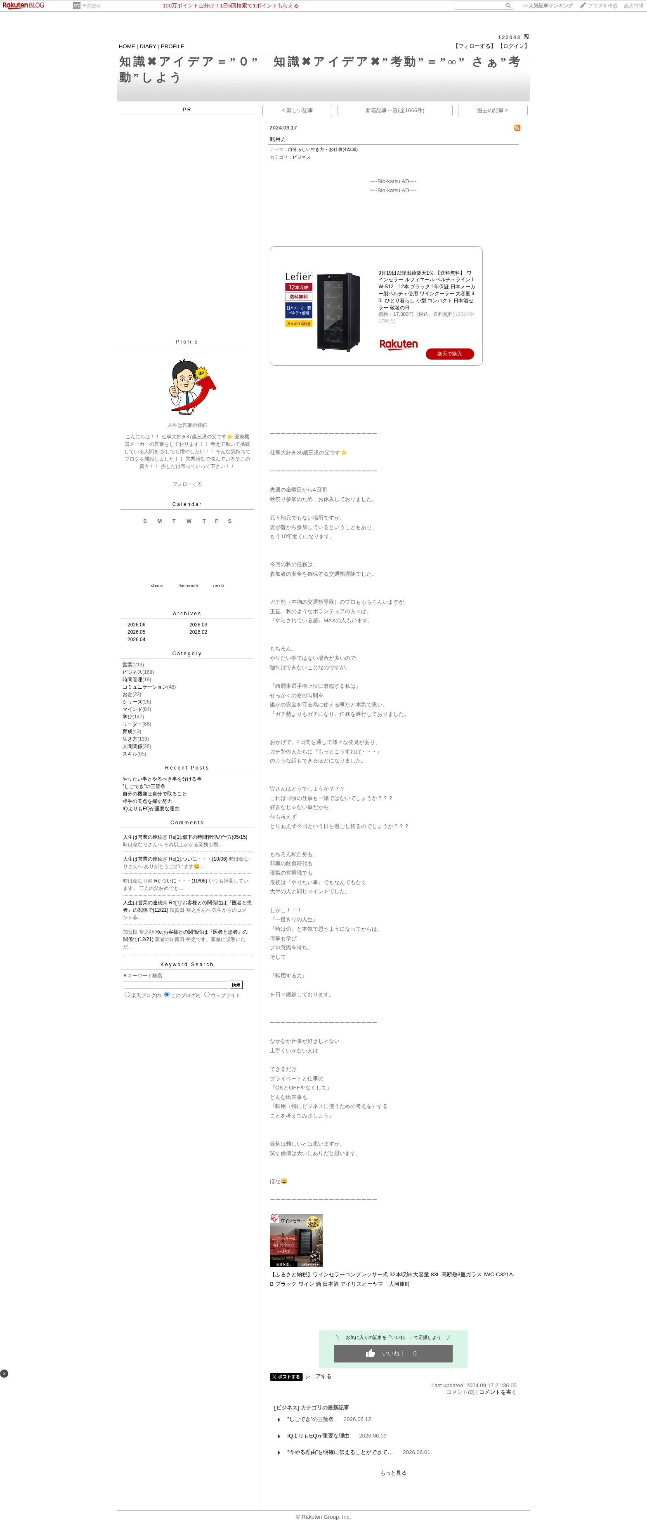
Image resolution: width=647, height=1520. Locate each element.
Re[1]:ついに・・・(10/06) (199, 859)
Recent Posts (187, 768)
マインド (132, 709)
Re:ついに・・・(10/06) (181, 881)
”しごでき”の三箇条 (144, 786)
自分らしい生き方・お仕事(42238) (323, 149)
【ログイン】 (514, 46)
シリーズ (132, 702)
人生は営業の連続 (143, 837)
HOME (127, 46)
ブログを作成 (603, 6)
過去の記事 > (493, 110)
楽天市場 (634, 6)
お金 (127, 694)
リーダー (132, 724)
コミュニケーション (145, 687)
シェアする (318, 1376)
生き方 (130, 739)
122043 (509, 37)
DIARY (148, 46)
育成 (127, 731)
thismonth (188, 585)
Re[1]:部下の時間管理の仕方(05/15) (208, 837)
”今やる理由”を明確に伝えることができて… (340, 1452)
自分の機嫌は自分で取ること (155, 794)
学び (127, 717)
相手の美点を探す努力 (147, 801)
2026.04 (136, 639)
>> (548, 6)
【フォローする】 (474, 46)
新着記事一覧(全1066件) (395, 110)
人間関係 (132, 746)
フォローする (187, 484)
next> (218, 585)
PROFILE (172, 46)
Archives (187, 613)
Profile (187, 342)
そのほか (92, 6)
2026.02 (198, 632)
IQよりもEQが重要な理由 (151, 809)
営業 (127, 665)
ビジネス (132, 672)
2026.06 (136, 625)
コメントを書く (498, 1392)
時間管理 (132, 679)
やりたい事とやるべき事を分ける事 (162, 779)
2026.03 (198, 625)
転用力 (278, 139)
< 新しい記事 (297, 110)
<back (157, 585)
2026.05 (136, 632)
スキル (130, 754)
